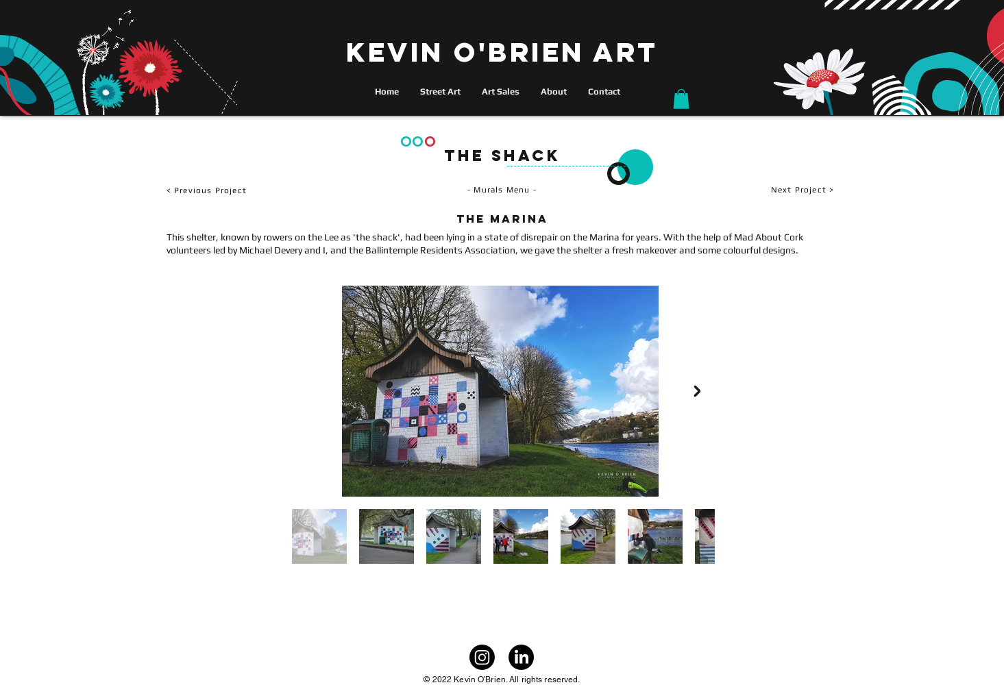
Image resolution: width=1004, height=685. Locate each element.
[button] (681, 99)
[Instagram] (482, 657)
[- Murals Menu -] (502, 190)
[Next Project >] (764, 190)
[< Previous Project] (248, 190)
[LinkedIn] (521, 657)
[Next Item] (697, 391)
